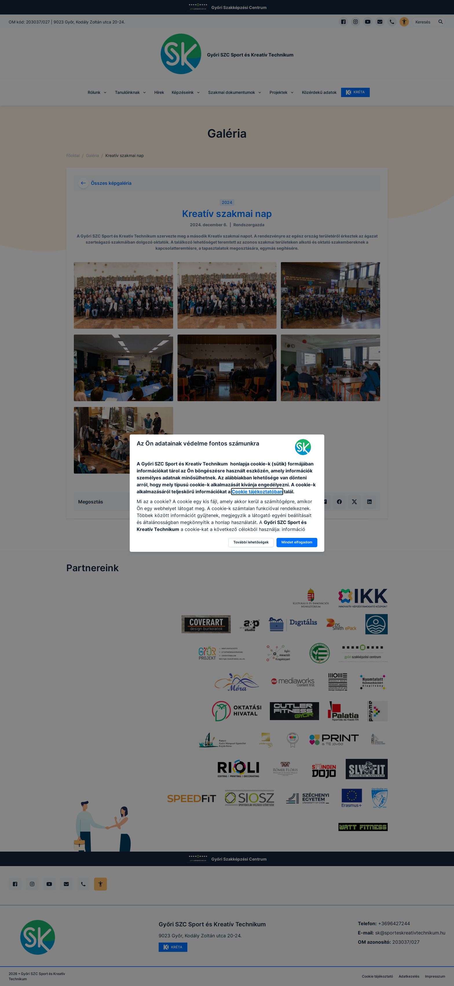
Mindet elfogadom (296, 542)
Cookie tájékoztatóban (257, 491)
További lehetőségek (251, 542)
